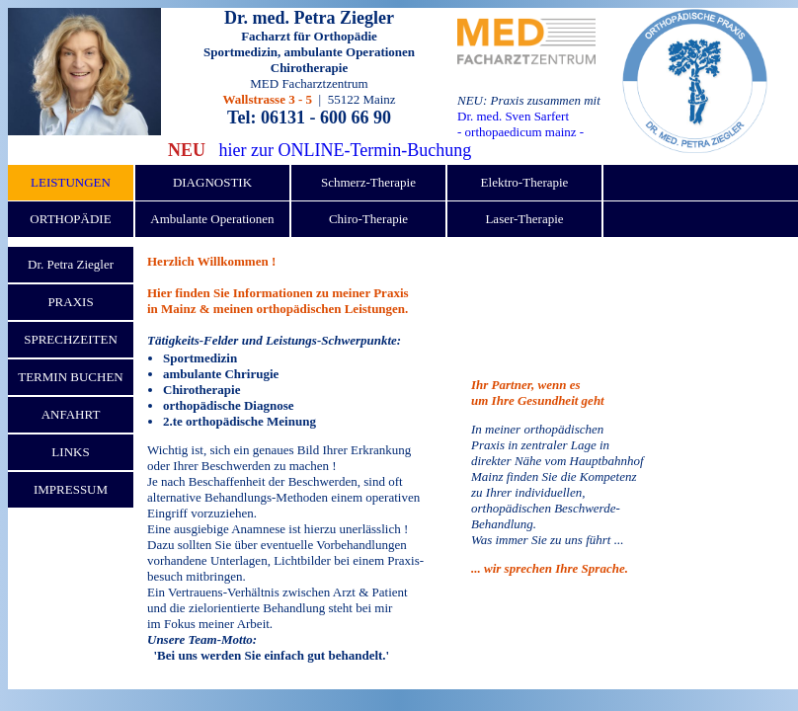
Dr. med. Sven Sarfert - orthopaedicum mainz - (520, 124)
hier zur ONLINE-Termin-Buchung (345, 150)
